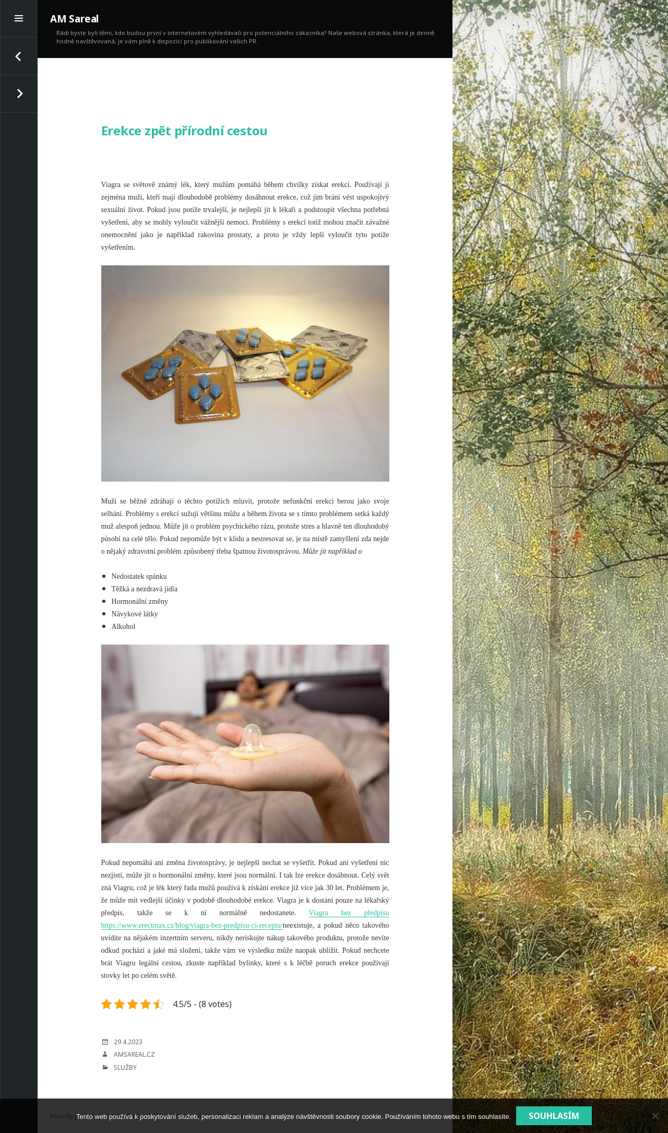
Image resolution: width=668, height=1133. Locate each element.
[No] (655, 1116)
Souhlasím (554, 1116)
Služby (125, 1067)
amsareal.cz (134, 1054)
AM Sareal (74, 19)
